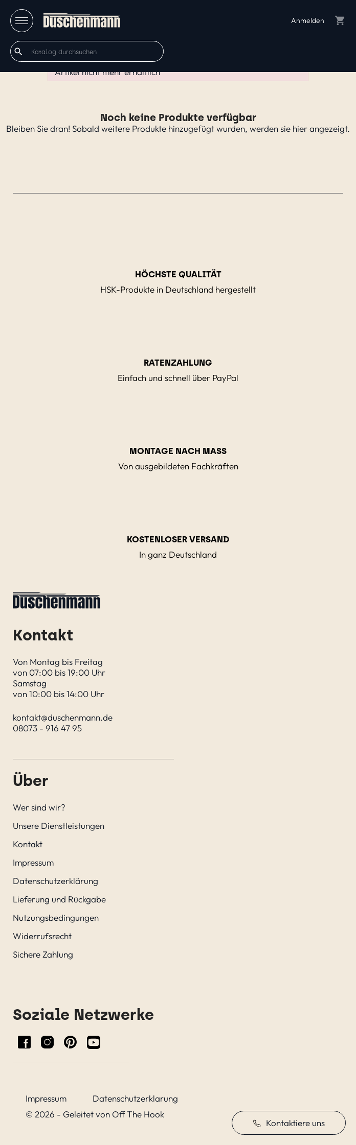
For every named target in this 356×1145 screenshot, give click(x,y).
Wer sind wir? (39, 807)
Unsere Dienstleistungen (58, 825)
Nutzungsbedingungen (56, 917)
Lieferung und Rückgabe (59, 899)
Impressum (33, 862)
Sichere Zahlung (43, 954)
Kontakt (27, 844)
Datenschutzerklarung (135, 1098)
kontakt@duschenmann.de (63, 717)
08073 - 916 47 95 (47, 728)
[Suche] (87, 51)
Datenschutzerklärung (55, 880)
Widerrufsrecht (42, 936)
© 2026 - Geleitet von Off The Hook (95, 1114)
